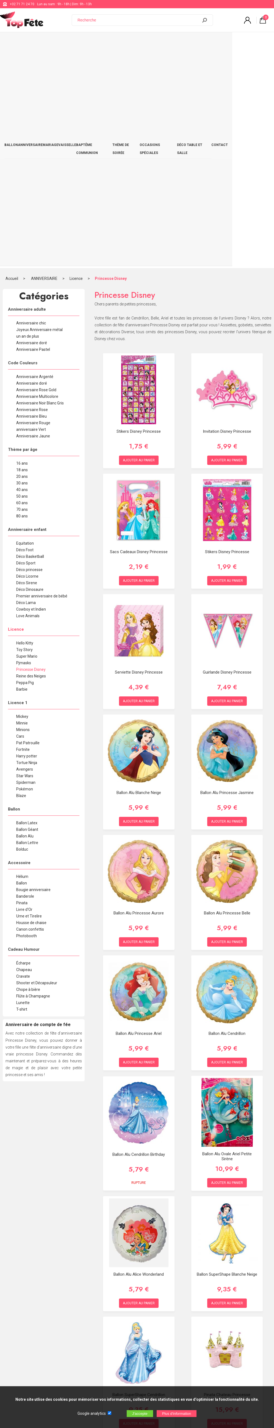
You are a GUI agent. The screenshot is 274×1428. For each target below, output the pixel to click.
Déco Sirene (26, 363)
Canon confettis (30, 710)
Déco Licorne (27, 357)
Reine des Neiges (31, 456)
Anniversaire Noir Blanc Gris (40, 183)
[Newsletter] (91, 1382)
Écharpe (23, 743)
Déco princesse (29, 350)
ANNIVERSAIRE (35, 42)
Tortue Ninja (26, 543)
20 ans (22, 257)
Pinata (21, 683)
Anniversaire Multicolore (37, 177)
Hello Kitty (24, 423)
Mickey (22, 497)
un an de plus (27, 117)
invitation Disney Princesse (227, 211)
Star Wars (24, 556)
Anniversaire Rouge (33, 203)
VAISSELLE (80, 42)
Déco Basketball (30, 337)
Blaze (21, 576)
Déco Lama (26, 383)
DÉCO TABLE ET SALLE (229, 42)
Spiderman (25, 563)
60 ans (22, 283)
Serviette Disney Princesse (139, 452)
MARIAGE (60, 42)
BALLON (13, 42)
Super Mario (26, 437)
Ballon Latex (26, 603)
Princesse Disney (111, 59)
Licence (76, 59)
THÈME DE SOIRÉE (149, 42)
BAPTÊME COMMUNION (112, 42)
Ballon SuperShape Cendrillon (138, 1175)
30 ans (22, 263)
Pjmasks (23, 443)
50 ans (22, 277)
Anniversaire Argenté (34, 157)
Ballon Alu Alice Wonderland (139, 1054)
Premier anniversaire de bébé (41, 376)
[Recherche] (138, 20)
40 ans (22, 270)
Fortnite (23, 530)
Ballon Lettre (27, 623)
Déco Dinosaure (29, 370)
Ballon (21, 663)
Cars (20, 517)
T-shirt (21, 790)
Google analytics (92, 1413)
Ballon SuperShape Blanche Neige (227, 1054)
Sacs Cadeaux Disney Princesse (139, 332)
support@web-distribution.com (158, 1319)
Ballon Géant (27, 610)
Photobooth (26, 716)
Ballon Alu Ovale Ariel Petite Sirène (227, 937)
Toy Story (24, 430)
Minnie (22, 503)
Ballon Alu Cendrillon (227, 814)
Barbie (21, 470)
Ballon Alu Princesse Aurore (139, 693)
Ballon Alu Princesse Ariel (139, 814)
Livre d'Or (24, 690)
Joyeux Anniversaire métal (39, 110)
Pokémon (24, 569)
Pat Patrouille (28, 523)
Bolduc (22, 630)
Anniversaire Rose (32, 190)
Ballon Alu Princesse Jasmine (227, 573)
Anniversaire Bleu (31, 197)
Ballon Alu (25, 616)
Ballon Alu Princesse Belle (227, 693)
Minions (23, 510)
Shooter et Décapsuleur (36, 763)
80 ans (22, 296)
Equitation (25, 324)
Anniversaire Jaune (33, 216)
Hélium (22, 657)
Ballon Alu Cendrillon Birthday (138, 935)
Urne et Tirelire (29, 696)
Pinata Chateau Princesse (227, 1175)
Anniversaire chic (31, 103)
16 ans (22, 244)
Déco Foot (25, 330)
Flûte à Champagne (33, 776)
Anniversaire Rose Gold (36, 170)
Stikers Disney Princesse (139, 211)
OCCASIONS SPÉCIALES (187, 42)
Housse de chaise (31, 703)
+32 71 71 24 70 (22, 4)
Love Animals (28, 396)
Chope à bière (28, 770)
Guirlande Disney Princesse (227, 452)
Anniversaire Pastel (33, 130)
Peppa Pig (25, 463)
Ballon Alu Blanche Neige (139, 573)
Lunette (23, 783)
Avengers (24, 550)
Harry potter (26, 536)
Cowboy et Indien (31, 390)
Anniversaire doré (31, 123)
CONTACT (259, 42)
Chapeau (24, 750)
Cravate (23, 757)
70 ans (22, 290)
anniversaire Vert (31, 210)
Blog (139, 1332)
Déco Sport (25, 343)
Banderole (25, 677)
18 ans (22, 250)
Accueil (11, 59)
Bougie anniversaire (33, 670)
